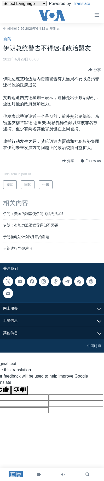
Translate (85, 3)
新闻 (7, 38)
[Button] (94, 70)
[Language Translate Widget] (24, 3)
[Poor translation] (19, 390)
